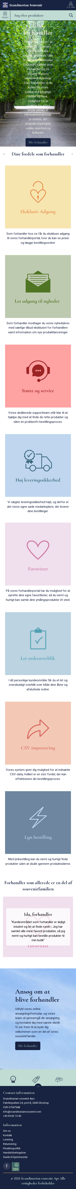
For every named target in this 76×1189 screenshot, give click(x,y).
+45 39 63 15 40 (12, 1115)
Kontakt (7, 1135)
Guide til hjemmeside (15, 1157)
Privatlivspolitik (11, 1148)
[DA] (22, 5)
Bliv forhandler (38, 142)
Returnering (9, 1143)
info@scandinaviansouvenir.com (22, 1111)
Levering (8, 1139)
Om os (7, 1130)
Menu (5, 15)
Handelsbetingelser (14, 1152)
